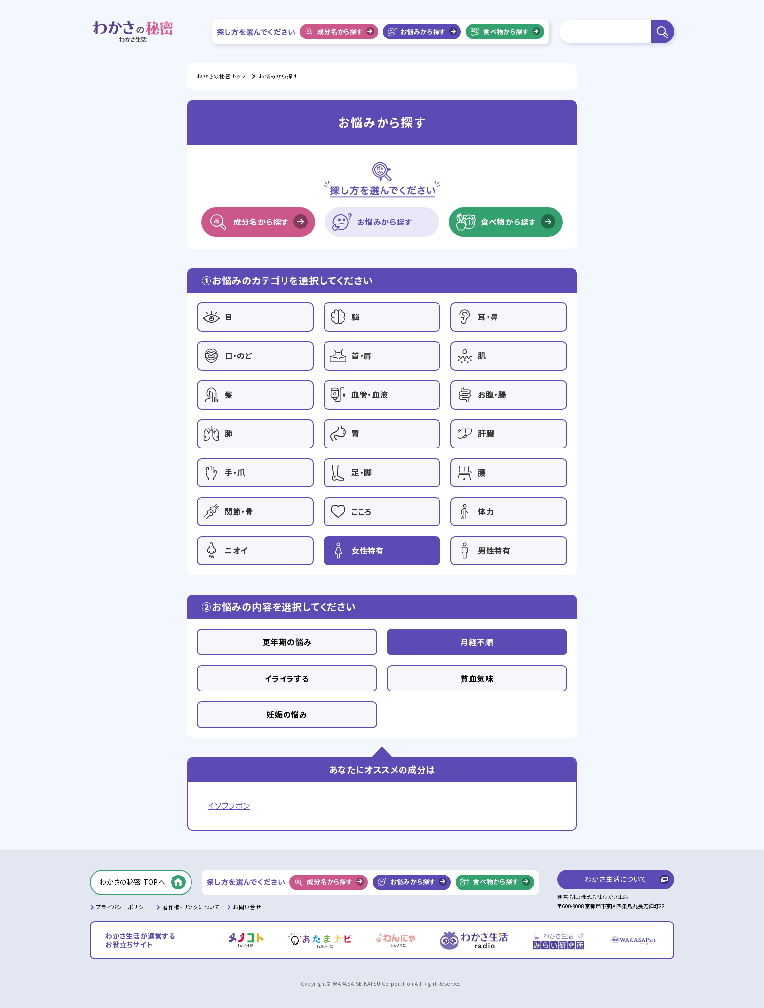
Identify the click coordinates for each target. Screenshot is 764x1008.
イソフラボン (229, 806)
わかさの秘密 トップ (222, 76)
